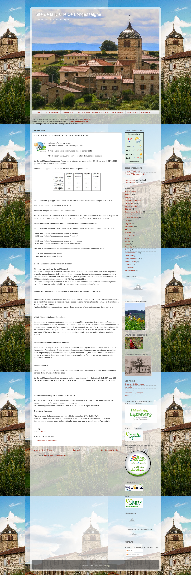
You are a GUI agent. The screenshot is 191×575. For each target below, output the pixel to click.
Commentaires (132, 555)
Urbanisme (129, 267)
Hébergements (118, 112)
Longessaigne (134, 134)
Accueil (37, 112)
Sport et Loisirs (130, 261)
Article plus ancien (110, 450)
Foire (127, 229)
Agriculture (129, 197)
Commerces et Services (133, 212)
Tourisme (128, 264)
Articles (129, 551)
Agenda (127, 194)
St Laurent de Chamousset (134, 384)
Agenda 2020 (67, 112)
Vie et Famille (130, 270)
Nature (127, 244)
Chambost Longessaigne (134, 393)
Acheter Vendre (130, 191)
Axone (127, 396)
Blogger (108, 566)
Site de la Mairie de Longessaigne (68, 14)
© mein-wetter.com (134, 161)
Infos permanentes (51, 112)
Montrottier (129, 387)
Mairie (43, 432)
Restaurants (129, 256)
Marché (127, 241)
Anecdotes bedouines (133, 200)
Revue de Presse (131, 259)
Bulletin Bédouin (131, 206)
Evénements (129, 226)
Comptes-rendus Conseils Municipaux (92, 112)
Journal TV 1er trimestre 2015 (135, 174)
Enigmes (128, 224)
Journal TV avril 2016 (132, 171)
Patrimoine (129, 247)
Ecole (127, 221)
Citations (128, 209)
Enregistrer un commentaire (47, 441)
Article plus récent (43, 450)
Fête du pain (132, 112)
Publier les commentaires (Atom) (56, 455)
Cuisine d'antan (130, 215)
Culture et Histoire (131, 218)
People (127, 250)
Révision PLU (146, 112)
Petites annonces (131, 253)
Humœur (128, 232)
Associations (129, 203)
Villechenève (129, 390)
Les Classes (129, 235)
